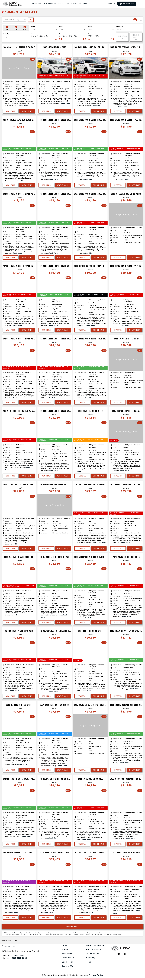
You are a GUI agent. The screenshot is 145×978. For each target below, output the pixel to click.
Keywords (119, 26)
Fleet (88, 962)
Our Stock (49, 4)
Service (75, 4)
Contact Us (67, 966)
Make (33, 26)
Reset (31, 20)
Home (65, 945)
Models (35, 4)
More (86, 4)
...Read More (23, 105)
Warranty (90, 957)
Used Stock (67, 962)
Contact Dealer (27, 111)
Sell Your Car (92, 953)
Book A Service (93, 949)
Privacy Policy (96, 975)
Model (61, 26)
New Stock (67, 953)
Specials (63, 4)
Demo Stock (68, 957)
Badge (90, 26)
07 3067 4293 (127, 4)
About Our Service (95, 945)
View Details (10, 111)
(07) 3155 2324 (19, 958)
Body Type (7, 34)
